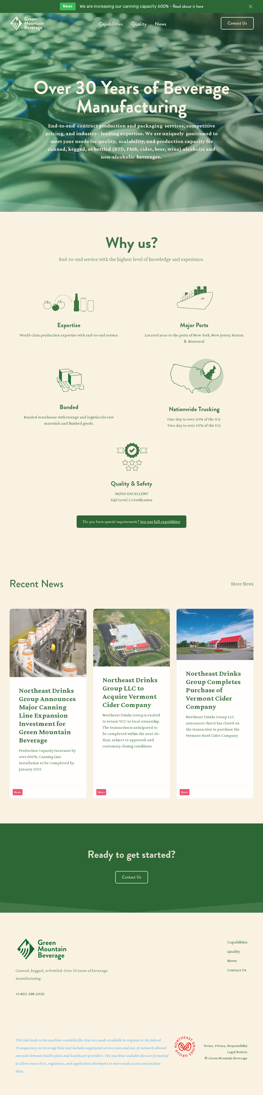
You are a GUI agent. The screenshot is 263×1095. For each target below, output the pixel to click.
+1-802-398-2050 (30, 994)
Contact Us (237, 23)
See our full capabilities (160, 521)
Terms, (209, 1046)
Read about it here (188, 6)
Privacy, (221, 1046)
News (160, 24)
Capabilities (111, 24)
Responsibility (237, 1046)
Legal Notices (237, 1052)
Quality (139, 24)
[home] (26, 23)
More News (242, 584)
